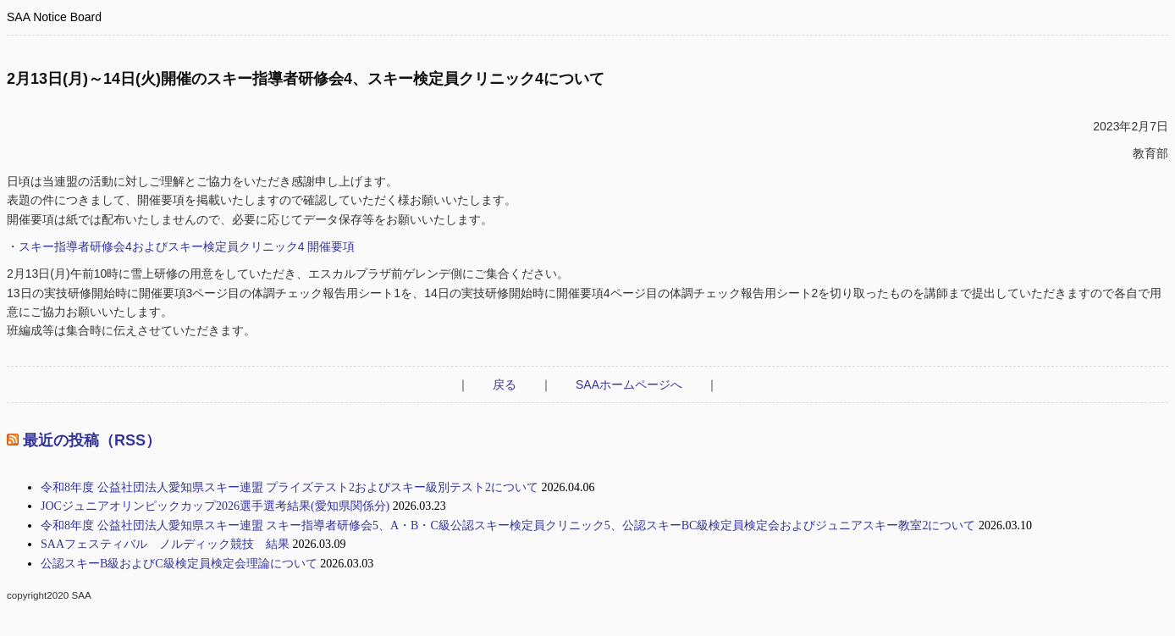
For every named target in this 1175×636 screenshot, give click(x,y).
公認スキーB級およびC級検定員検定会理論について (179, 563)
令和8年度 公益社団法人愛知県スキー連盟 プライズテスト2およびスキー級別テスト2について (289, 487)
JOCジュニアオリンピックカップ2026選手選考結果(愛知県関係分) (215, 506)
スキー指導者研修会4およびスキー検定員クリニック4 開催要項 (187, 246)
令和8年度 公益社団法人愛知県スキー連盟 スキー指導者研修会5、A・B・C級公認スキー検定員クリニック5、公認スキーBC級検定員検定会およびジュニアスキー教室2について (508, 525)
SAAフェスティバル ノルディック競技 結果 (165, 544)
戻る (504, 384)
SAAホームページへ (629, 384)
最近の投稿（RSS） (92, 440)
